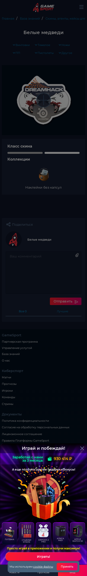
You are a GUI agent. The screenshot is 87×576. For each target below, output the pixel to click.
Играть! (43, 557)
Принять (67, 566)
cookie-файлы (43, 566)
